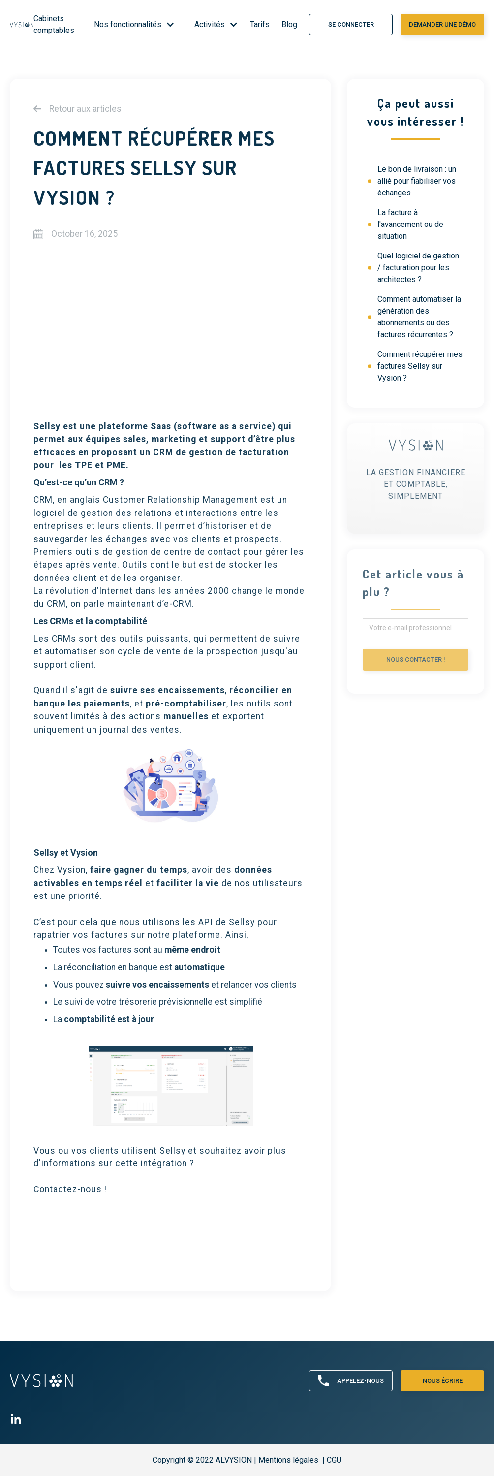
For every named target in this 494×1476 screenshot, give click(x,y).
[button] (130, 24)
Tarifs (260, 24)
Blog (289, 24)
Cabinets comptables (53, 24)
